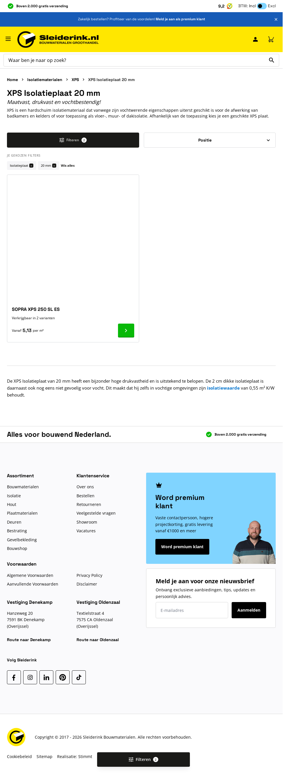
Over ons (85, 486)
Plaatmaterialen (22, 513)
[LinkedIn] (46, 677)
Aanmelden (248, 610)
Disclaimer (87, 584)
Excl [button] (272, 5)
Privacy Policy (89, 575)
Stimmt (85, 756)
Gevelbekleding (22, 539)
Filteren (73, 140)
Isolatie (14, 495)
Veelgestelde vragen (96, 513)
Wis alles (68, 165)
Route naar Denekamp (29, 639)
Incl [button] (252, 5)
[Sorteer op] (210, 140)
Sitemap (44, 756)
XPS (75, 79)
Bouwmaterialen (23, 486)
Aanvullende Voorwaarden (32, 584)
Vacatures (86, 530)
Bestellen (86, 495)
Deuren (14, 522)
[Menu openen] (8, 38)
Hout (11, 504)
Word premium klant (182, 546)
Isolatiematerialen (44, 79)
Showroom (87, 522)
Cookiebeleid (19, 756)
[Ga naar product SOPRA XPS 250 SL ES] (126, 330)
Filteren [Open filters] (143, 759)
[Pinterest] (63, 677)
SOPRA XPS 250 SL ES (36, 309)
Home (12, 79)
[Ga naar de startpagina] (58, 39)
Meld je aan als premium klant (180, 19)
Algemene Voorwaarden (30, 575)
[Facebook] (14, 677)
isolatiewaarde (223, 388)
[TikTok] (79, 677)
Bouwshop (17, 548)
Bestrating (17, 530)
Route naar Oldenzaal (98, 639)
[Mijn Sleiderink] (255, 39)
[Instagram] (30, 677)
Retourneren (89, 504)
